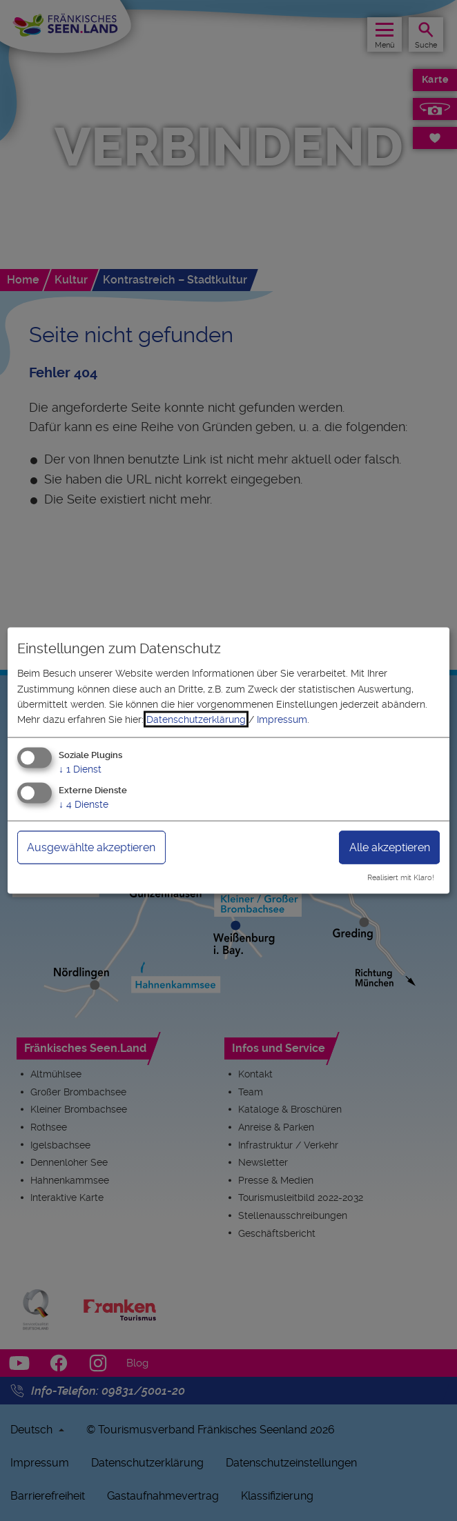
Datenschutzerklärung (196, 719)
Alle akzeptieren (389, 846)
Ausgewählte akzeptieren (91, 846)
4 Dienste (83, 803)
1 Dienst (80, 768)
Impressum (282, 719)
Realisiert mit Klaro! (400, 877)
